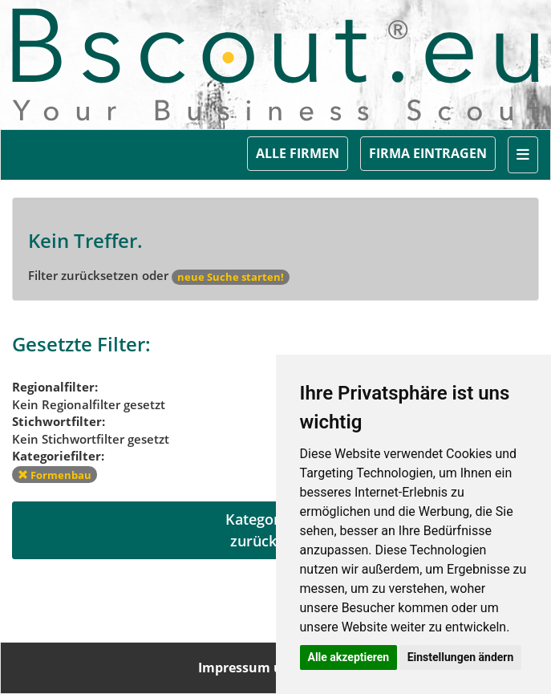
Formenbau (54, 475)
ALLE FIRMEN (297, 153)
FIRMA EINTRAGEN (428, 153)
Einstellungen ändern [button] (460, 657)
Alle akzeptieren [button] (349, 657)
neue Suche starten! (230, 277)
